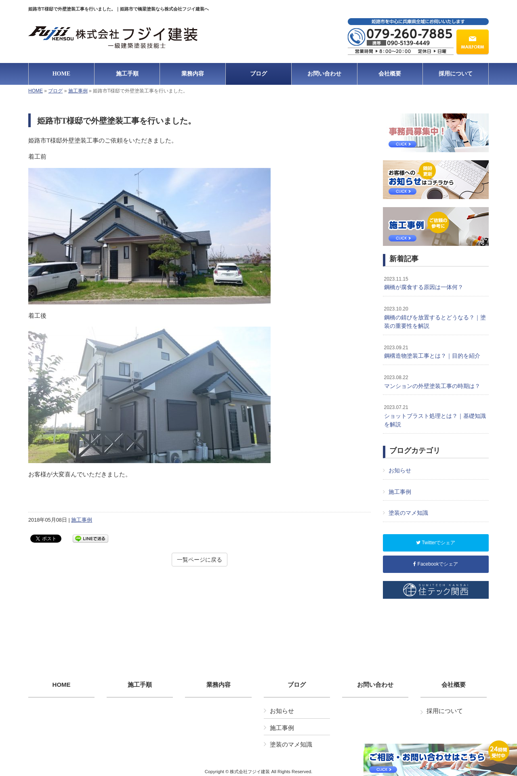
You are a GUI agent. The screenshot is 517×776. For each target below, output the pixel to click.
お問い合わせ (375, 685)
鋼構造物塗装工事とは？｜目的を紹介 (432, 352)
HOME (35, 91)
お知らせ (400, 470)
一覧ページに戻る (199, 559)
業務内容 (218, 685)
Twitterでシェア (435, 542)
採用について (445, 710)
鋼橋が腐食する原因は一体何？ (423, 283)
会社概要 (453, 685)
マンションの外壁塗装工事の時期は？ (432, 382)
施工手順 (140, 685)
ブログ (55, 91)
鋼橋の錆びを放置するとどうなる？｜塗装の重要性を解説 (435, 317)
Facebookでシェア (435, 564)
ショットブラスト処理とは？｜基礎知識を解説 (435, 416)
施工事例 (78, 91)
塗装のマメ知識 (408, 513)
